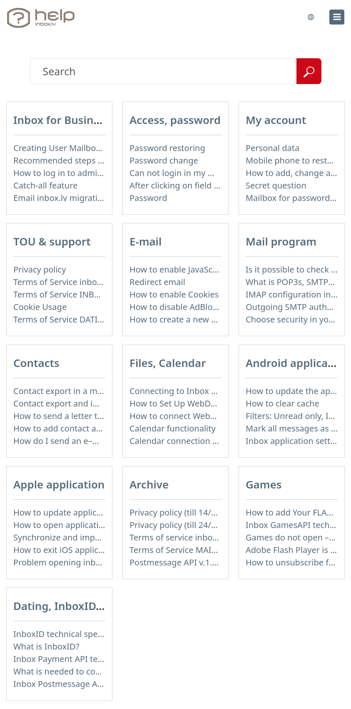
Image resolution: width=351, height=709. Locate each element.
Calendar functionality (172, 428)
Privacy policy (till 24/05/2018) (187, 525)
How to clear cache (282, 403)
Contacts (36, 362)
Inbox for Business (61, 119)
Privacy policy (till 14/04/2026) (187, 512)
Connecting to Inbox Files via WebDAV (203, 391)
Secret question (276, 185)
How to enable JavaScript (177, 269)
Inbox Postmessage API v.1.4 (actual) (84, 683)
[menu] (336, 17)
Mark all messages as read (297, 428)
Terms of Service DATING (61, 319)
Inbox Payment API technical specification (94, 658)
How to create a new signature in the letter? (214, 319)
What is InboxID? (46, 646)
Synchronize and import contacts (77, 537)
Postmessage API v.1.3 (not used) (194, 562)
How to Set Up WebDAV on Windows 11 (205, 403)
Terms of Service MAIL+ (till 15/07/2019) (206, 549)
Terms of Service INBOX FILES (70, 294)
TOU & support (52, 241)
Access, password (175, 119)
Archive (149, 484)
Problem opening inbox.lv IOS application (94, 562)
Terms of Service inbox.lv (61, 282)
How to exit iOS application (65, 549)
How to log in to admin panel (69, 172)
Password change (163, 160)
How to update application (65, 512)
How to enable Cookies (174, 294)
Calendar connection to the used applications (217, 440)
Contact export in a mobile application (87, 391)
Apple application (59, 484)
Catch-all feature (45, 185)
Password (148, 197)
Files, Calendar (167, 362)
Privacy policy (39, 269)
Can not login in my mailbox (184, 172)
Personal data (272, 148)
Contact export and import (65, 403)
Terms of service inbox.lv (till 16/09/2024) (209, 537)
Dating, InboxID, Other (72, 605)
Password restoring (167, 148)
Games (264, 484)
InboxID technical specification (73, 634)
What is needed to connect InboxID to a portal (103, 671)
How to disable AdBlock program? (195, 306)
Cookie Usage (40, 306)
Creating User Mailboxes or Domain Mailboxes (103, 148)
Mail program (281, 241)
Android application (297, 362)
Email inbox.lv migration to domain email (93, 197)
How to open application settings (77, 525)
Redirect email (157, 282)
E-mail (145, 241)
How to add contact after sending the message (104, 428)
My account (276, 119)
